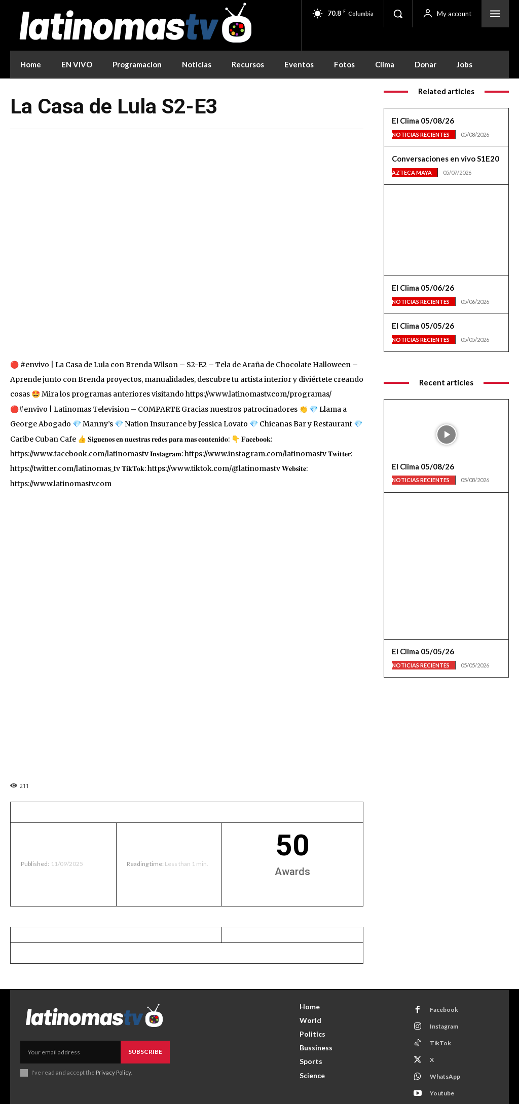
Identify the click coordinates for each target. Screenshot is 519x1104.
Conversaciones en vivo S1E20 (445, 158)
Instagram (444, 1026)
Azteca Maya (412, 172)
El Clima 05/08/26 (423, 120)
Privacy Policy (113, 1072)
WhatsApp (445, 1076)
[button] (398, 13)
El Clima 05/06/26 (423, 287)
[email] (70, 1052)
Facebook (444, 1009)
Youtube (442, 1093)
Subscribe (145, 1051)
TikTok (440, 1043)
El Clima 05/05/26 (423, 325)
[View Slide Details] (446, 222)
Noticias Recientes (421, 134)
